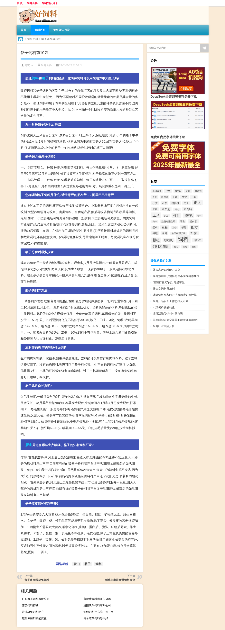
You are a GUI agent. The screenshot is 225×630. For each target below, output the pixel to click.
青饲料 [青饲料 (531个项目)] (193, 233)
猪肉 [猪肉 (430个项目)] (177, 209)
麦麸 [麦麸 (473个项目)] (194, 247)
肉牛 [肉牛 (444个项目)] (155, 221)
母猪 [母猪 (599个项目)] (155, 209)
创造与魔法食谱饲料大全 (120, 579)
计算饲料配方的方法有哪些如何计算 (175, 294)
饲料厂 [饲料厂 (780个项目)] (197, 240)
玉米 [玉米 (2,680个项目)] (156, 215)
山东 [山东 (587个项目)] (164, 203)
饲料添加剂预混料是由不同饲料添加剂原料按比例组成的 (179, 276)
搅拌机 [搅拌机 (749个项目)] (175, 203)
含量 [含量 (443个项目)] (155, 197)
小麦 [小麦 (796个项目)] (155, 203)
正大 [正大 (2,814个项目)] (197, 203)
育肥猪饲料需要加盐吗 (97, 598)
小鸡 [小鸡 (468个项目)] (194, 197)
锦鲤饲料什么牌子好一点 (98, 611)
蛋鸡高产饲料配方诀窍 (166, 269)
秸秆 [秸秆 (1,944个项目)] (176, 215)
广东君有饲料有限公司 (35, 598)
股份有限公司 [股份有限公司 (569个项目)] (168, 221)
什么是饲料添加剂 (164, 288)
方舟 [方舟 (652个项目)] (186, 203)
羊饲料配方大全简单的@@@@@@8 (175, 319)
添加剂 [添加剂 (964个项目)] (166, 209)
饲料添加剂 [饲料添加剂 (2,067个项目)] (161, 246)
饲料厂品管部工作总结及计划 (170, 301)
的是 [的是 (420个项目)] (166, 215)
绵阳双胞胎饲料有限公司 (168, 313)
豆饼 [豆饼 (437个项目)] (174, 227)
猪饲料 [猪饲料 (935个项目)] (188, 209)
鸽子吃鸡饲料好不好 (95, 618)
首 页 (20, 3)
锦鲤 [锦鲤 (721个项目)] (155, 233)
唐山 (28, 445)
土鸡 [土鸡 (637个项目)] (175, 197)
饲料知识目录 (50, 3)
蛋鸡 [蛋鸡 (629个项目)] (155, 227)
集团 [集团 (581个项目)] (164, 233)
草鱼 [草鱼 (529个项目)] (182, 221)
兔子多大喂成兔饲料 (36, 579)
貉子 (45, 78)
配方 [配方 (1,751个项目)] (194, 227)
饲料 (35, 78)
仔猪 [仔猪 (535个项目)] (168, 191)
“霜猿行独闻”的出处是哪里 (169, 282)
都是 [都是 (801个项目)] (183, 227)
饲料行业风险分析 (164, 326)
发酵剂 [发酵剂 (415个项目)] (198, 191)
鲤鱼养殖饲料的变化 (34, 618)
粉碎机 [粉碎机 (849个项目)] (188, 215)
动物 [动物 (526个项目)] (188, 191)
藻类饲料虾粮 (30, 605)
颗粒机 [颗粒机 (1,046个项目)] (168, 240)
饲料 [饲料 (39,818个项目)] (183, 239)
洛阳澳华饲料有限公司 (97, 605)
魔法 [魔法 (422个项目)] (176, 247)
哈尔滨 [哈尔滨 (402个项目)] (164, 197)
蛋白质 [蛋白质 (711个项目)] (193, 221)
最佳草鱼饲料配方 (33, 611)
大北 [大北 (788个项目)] (184, 196)
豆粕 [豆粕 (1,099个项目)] (165, 227)
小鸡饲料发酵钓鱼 (164, 307)
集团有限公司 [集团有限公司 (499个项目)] (179, 233)
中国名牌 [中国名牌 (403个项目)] (157, 191)
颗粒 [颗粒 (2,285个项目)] (156, 240)
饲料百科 (32, 3)
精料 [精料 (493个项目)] (199, 215)
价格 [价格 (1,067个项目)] (178, 191)
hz (32, 65)
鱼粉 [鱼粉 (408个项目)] (185, 247)
